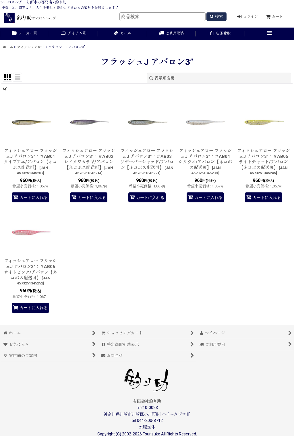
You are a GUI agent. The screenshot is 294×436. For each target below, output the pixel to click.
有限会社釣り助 (147, 401)
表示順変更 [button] (162, 78)
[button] (269, 34)
